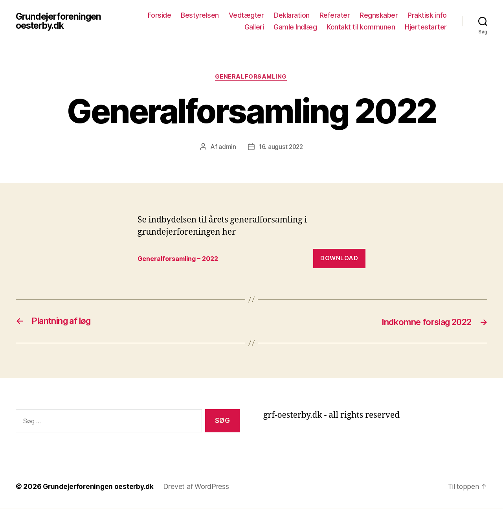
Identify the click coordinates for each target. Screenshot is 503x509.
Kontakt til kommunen (361, 27)
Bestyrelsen (200, 15)
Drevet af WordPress (200, 487)
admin (226, 147)
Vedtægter (246, 15)
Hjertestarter (426, 27)
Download (339, 259)
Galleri (254, 27)
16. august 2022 (281, 147)
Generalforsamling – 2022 (181, 259)
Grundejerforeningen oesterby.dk (60, 21)
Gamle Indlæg (295, 27)
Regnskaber (379, 15)
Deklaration (292, 15)
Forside (159, 15)
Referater (334, 15)
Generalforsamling (251, 77)
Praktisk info (427, 15)
